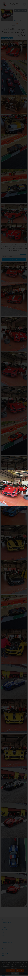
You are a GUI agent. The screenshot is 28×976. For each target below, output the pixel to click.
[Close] (27, 470)
